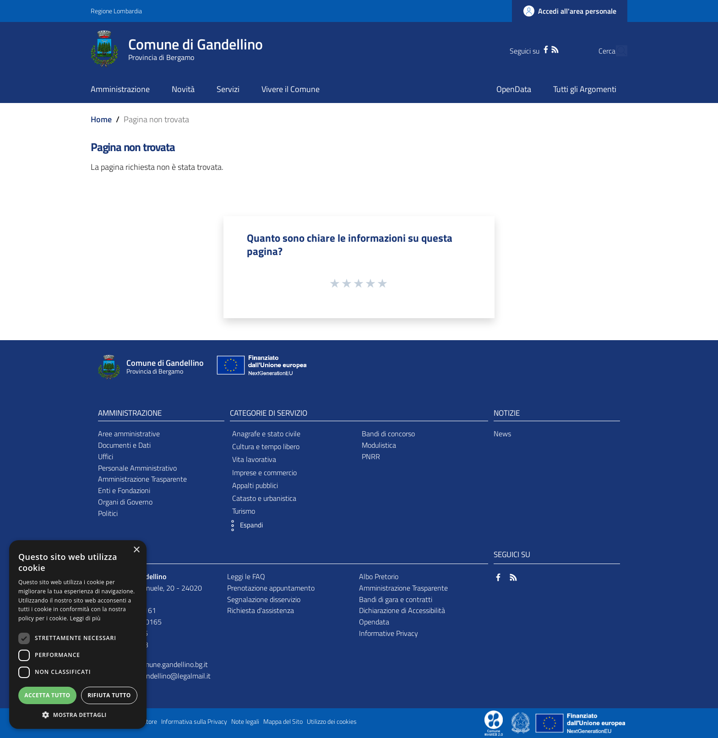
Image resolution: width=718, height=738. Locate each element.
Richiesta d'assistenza (260, 610)
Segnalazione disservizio (263, 599)
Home (101, 119)
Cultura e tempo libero (265, 446)
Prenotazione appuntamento (271, 587)
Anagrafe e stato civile (266, 433)
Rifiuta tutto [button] (109, 695)
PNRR (371, 456)
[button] (244, 525)
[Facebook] (528, 48)
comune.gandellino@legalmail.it (162, 675)
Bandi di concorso (388, 433)
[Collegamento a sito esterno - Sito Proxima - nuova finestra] (493, 722)
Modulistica (379, 445)
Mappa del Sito (283, 721)
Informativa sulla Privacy (194, 721)
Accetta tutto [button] (47, 695)
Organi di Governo (125, 501)
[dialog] (78, 634)
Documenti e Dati (124, 445)
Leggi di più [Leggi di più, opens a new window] (85, 618)
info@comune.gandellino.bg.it (163, 664)
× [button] (136, 550)
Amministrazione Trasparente (142, 478)
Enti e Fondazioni (124, 490)
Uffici (105, 456)
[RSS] (537, 48)
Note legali (245, 721)
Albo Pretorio (378, 576)
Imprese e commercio (264, 472)
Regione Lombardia (116, 11)
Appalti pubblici (255, 485)
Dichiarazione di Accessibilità (402, 610)
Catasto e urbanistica (264, 498)
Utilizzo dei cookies (332, 721)
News (502, 433)
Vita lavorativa (254, 459)
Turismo (243, 510)
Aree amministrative (129, 433)
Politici (108, 513)
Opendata (374, 621)
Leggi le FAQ (246, 576)
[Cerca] (616, 51)
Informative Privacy (388, 633)
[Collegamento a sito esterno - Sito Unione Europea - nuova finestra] (260, 367)
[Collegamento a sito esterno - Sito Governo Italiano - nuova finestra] (521, 722)
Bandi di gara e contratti (395, 599)
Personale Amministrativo (137, 467)
